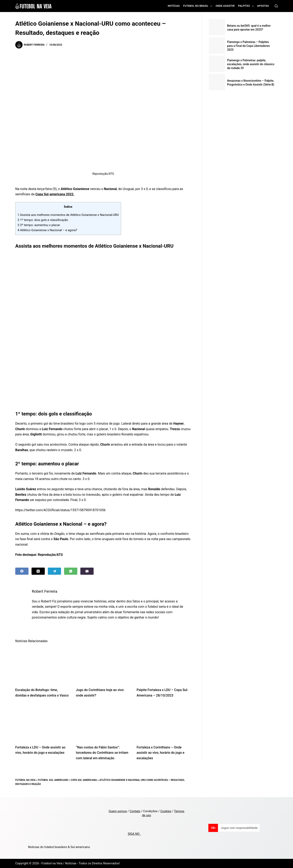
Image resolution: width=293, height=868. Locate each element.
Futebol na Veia (25, 780)
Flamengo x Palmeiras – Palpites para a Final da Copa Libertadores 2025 (248, 45)
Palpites (246, 6)
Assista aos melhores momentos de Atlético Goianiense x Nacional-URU (68, 215)
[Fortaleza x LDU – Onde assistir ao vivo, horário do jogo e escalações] (42, 722)
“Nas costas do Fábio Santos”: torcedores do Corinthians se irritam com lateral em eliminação (102, 752)
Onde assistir (224, 5)
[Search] (276, 6)
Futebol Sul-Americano (53, 780)
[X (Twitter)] (38, 571)
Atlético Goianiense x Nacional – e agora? (47, 230)
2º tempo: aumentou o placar (38, 225)
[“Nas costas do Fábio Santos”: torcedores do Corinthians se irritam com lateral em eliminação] (103, 722)
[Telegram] (54, 571)
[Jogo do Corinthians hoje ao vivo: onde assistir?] (103, 665)
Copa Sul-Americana (84, 780)
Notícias (174, 5)
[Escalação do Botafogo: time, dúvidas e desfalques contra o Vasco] (42, 665)
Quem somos (118, 811)
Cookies (165, 811)
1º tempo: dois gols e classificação (42, 220)
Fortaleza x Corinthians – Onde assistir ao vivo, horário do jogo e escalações (160, 752)
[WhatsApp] (70, 571)
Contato (135, 811)
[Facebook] (21, 571)
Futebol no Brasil (198, 6)
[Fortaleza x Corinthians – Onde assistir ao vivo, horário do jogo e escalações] (164, 722)
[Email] (87, 571)
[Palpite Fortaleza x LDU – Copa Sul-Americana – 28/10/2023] (164, 665)
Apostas (263, 5)
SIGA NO (134, 834)
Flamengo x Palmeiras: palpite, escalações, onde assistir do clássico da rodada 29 (250, 64)
